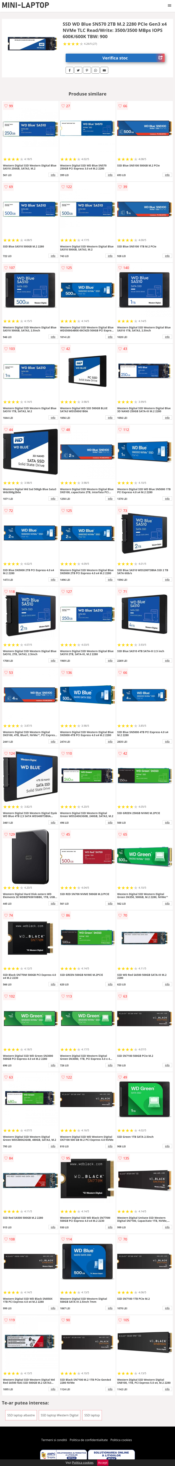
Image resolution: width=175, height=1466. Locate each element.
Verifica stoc (133, 58)
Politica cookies (121, 1440)
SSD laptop (92, 1415)
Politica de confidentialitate (89, 1440)
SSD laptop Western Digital (59, 1415)
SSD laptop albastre (21, 1415)
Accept (102, 1463)
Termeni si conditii (54, 1440)
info (53, 174)
